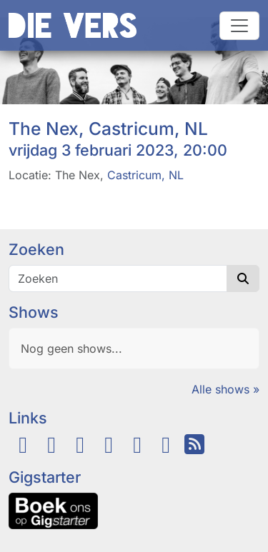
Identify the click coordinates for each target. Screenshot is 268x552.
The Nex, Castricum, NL (108, 128)
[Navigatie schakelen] (239, 25)
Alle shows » (225, 389)
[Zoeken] (118, 278)
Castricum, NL (145, 175)
